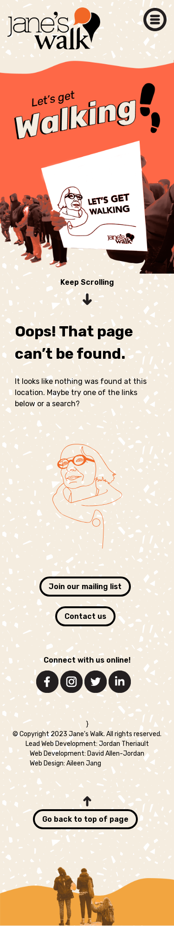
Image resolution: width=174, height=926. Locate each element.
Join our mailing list (85, 586)
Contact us (85, 616)
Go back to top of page (85, 819)
